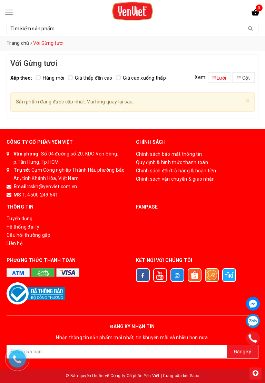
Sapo (194, 375)
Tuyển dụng (20, 218)
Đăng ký (242, 351)
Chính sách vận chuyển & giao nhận (175, 179)
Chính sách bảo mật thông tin (169, 154)
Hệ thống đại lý (23, 227)
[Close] (247, 100)
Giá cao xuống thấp (141, 78)
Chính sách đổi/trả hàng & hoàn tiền (176, 170)
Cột (243, 78)
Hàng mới (50, 78)
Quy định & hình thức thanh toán (172, 162)
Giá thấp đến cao (90, 78)
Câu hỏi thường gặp (29, 235)
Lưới (219, 78)
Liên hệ (14, 243)
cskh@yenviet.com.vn (52, 186)
